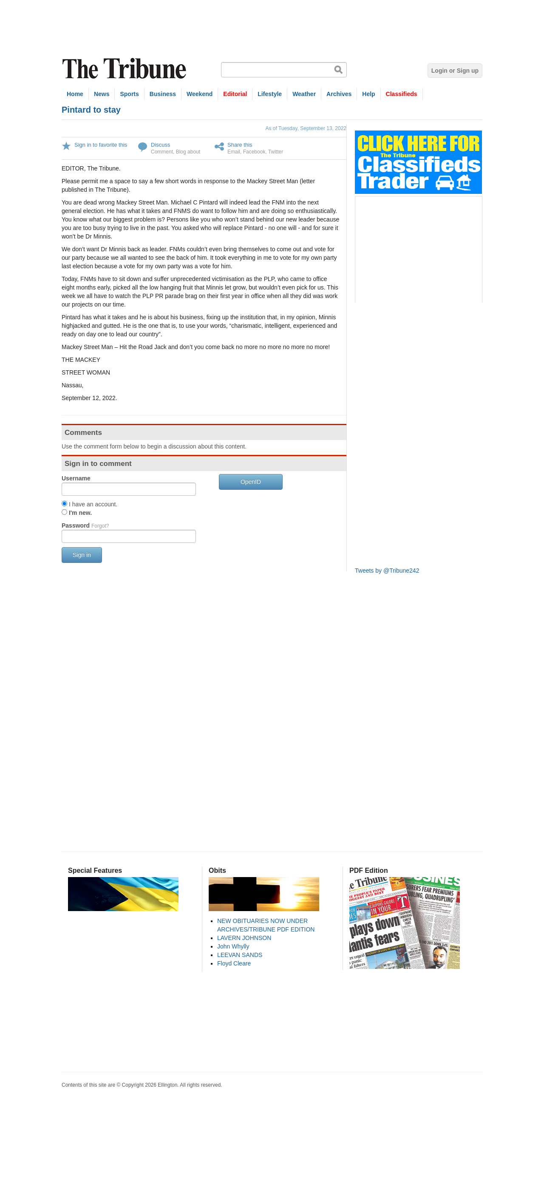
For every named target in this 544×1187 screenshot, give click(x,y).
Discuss (160, 145)
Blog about (188, 152)
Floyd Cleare (234, 963)
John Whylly (233, 946)
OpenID (251, 481)
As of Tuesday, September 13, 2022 (305, 128)
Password (85, 525)
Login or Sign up (455, 70)
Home (75, 94)
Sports (129, 94)
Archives (338, 94)
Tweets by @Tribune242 (387, 570)
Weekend (199, 94)
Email (233, 152)
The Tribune (125, 69)
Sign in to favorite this (100, 145)
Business (163, 94)
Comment (162, 152)
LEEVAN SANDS (239, 954)
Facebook (254, 152)
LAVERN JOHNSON (244, 937)
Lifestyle (270, 94)
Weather (304, 94)
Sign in (82, 554)
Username (76, 478)
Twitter (275, 152)
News (102, 94)
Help (368, 94)
